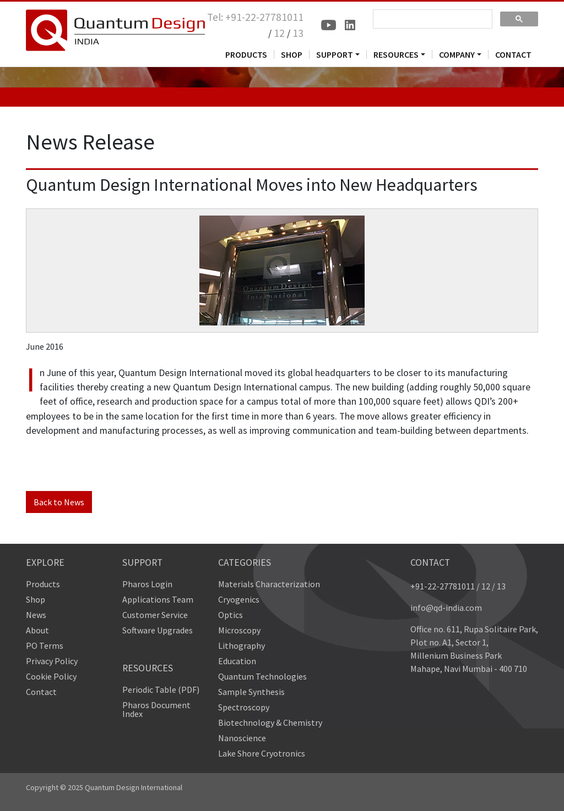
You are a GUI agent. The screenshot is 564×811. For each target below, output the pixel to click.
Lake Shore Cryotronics (261, 753)
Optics (230, 614)
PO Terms (44, 645)
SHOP (291, 54)
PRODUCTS (246, 54)
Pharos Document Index (156, 709)
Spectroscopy (243, 707)
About (37, 630)
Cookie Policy (51, 676)
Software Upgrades (157, 630)
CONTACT (513, 54)
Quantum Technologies (262, 676)
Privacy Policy (52, 660)
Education (237, 660)
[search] (431, 19)
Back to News (59, 501)
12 (279, 33)
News (36, 614)
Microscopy (239, 630)
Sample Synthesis (251, 691)
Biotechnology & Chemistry (270, 722)
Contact (41, 691)
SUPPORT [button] (334, 54)
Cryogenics (238, 599)
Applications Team (157, 599)
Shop (35, 599)
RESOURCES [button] (396, 54)
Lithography (241, 645)
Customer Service (155, 614)
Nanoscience (242, 737)
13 (297, 33)
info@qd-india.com (446, 607)
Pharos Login (147, 583)
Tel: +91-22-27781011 (255, 17)
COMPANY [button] (457, 54)
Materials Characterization (269, 583)
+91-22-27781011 (442, 586)
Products (43, 583)
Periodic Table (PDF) (160, 689)
